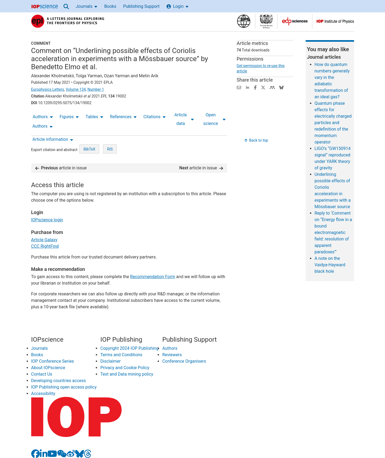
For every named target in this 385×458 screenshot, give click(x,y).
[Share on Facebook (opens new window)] (255, 87)
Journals (86, 6)
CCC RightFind (45, 246)
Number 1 (95, 89)
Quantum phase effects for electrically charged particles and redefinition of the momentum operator (333, 123)
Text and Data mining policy (126, 374)
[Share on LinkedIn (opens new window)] (247, 87)
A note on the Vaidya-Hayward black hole (330, 265)
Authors (43, 116)
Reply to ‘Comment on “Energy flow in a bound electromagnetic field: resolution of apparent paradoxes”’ (333, 232)
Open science (214, 119)
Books (110, 6)
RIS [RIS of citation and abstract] (110, 149)
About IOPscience (48, 367)
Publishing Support (141, 6)
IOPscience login (47, 219)
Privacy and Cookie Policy (124, 367)
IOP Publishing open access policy (64, 387)
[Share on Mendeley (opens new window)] (272, 87)
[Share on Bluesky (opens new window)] (281, 87)
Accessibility (43, 393)
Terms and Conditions (121, 354)
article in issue (61, 167)
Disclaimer (110, 361)
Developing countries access (58, 380)
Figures (69, 116)
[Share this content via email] (239, 87)
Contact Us (41, 374)
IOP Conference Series (52, 361)
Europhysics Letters (47, 89)
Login (177, 6)
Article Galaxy (44, 239)
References (123, 116)
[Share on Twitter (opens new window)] (263, 87)
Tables (94, 116)
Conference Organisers (184, 361)
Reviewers (172, 354)
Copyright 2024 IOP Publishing (129, 348)
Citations (154, 116)
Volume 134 (76, 89)
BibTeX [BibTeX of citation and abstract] (89, 149)
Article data (184, 119)
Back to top (256, 140)
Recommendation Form (152, 276)
